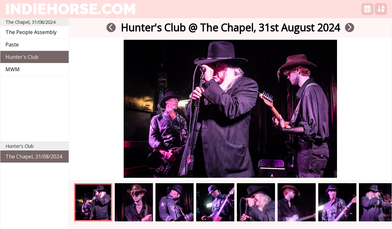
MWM (12, 69)
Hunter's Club (21, 56)
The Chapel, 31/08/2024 (33, 156)
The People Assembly (31, 32)
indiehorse (70, 9)
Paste (12, 44)
